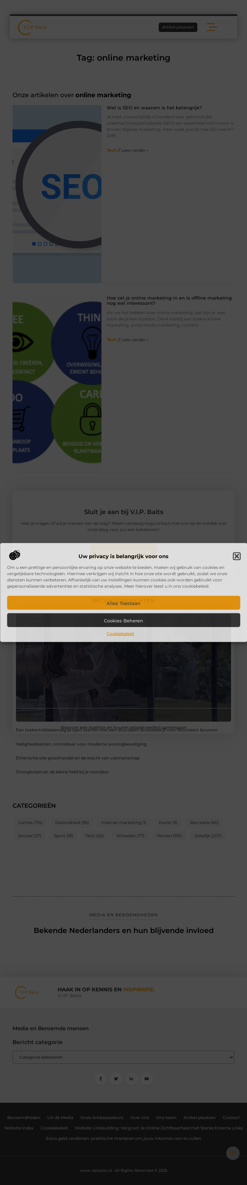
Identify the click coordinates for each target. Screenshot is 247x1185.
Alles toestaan (123, 603)
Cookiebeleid (120, 633)
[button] (236, 556)
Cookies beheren (123, 620)
